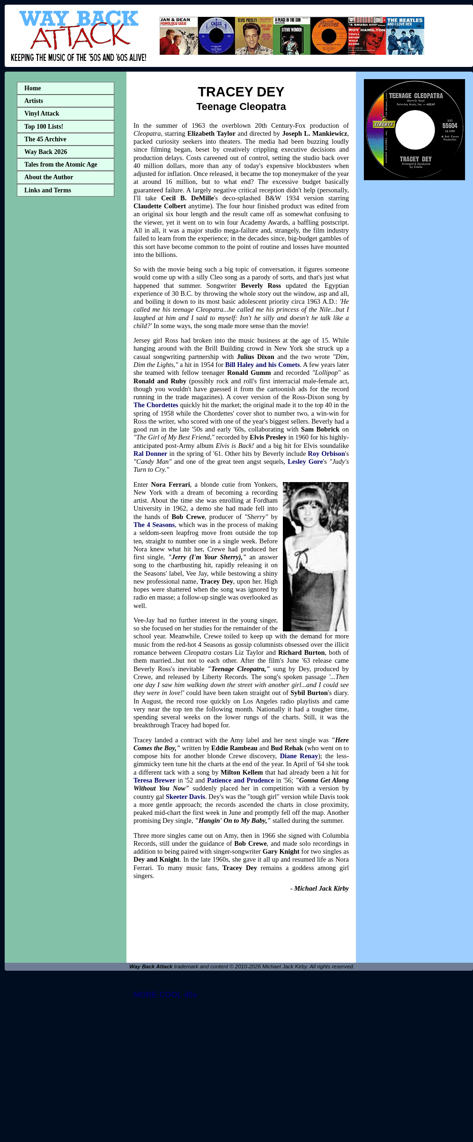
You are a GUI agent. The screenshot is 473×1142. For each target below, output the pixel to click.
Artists (33, 100)
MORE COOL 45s (165, 994)
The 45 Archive (45, 139)
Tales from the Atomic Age (60, 164)
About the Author (48, 177)
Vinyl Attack (41, 113)
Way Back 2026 (45, 151)
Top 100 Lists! (43, 126)
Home (32, 88)
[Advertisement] (65, 347)
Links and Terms (47, 190)
